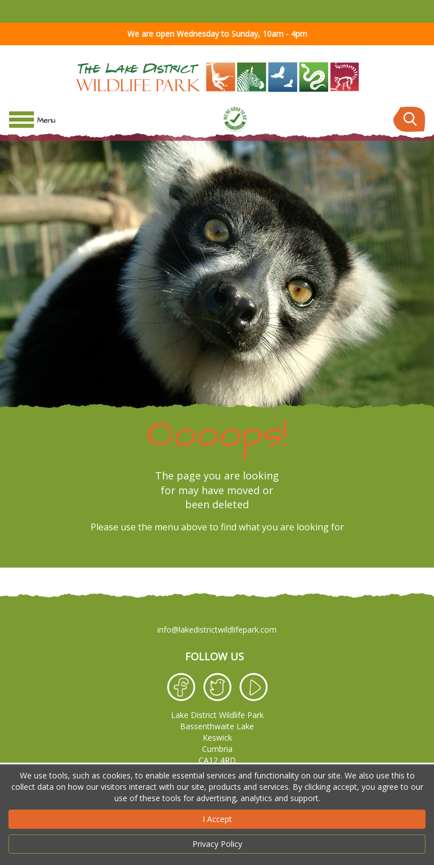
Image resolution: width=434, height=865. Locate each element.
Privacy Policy (217, 843)
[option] (217, 335)
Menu (46, 120)
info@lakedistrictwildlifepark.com (217, 629)
